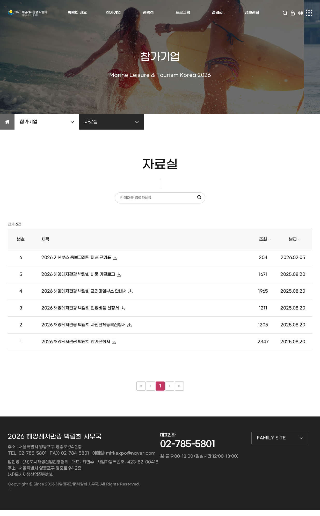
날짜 (293, 239)
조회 (263, 239)
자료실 (111, 122)
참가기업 (47, 122)
